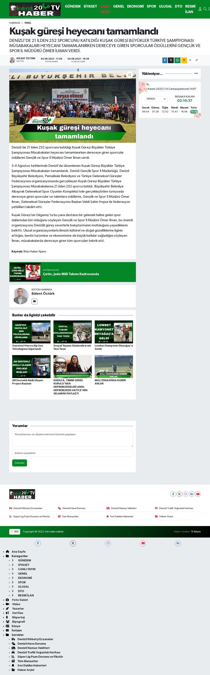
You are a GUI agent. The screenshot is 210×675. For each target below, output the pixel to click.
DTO (178, 6)
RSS (14, 531)
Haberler (14, 23)
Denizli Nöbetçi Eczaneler (25, 508)
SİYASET (90, 6)
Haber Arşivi (164, 516)
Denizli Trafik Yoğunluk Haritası (174, 508)
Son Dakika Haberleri (120, 516)
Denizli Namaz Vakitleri (122, 508)
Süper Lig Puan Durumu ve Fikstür (29, 516)
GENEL (118, 6)
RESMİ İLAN (190, 9)
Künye (13, 626)
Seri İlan (14, 612)
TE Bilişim (196, 531)
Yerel (27, 23)
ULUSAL (165, 6)
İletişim (14, 630)
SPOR (151, 6)
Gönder (20, 462)
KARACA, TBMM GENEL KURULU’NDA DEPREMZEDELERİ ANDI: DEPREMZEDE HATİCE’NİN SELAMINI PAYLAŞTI (70, 387)
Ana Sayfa (16, 551)
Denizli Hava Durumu (72, 508)
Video (13, 604)
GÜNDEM (73, 6)
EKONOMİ (135, 6)
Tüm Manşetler (68, 516)
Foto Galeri (17, 599)
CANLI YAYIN (105, 9)
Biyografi (15, 621)
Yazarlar (15, 608)
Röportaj (15, 617)
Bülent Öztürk (43, 293)
